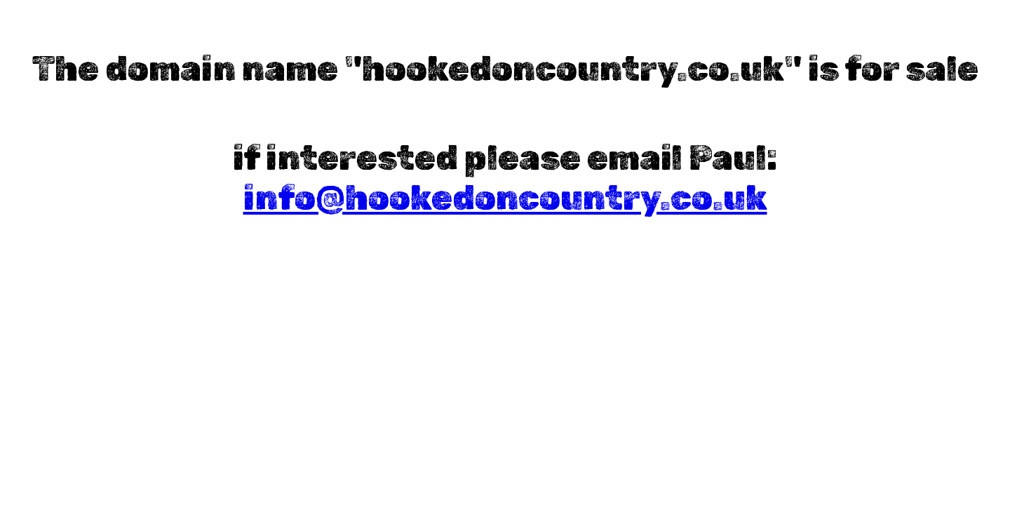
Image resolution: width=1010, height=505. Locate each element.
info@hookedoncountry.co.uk (505, 198)
